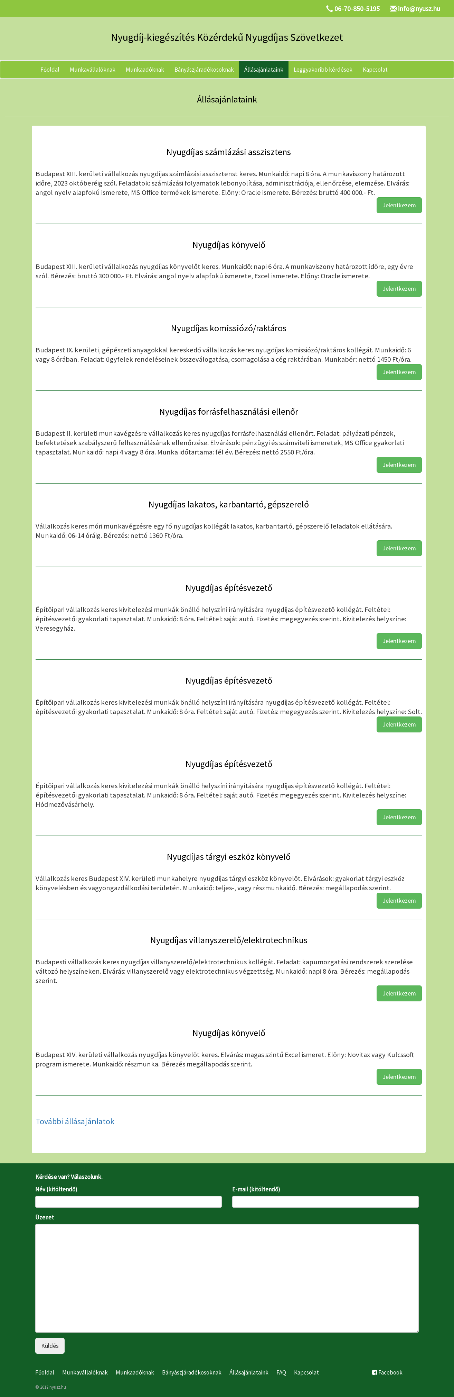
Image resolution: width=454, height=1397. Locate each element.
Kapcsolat (375, 69)
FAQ (281, 1372)
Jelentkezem (399, 205)
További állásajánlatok (75, 1121)
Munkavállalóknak (92, 69)
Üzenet (44, 1217)
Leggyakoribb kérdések (323, 69)
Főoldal (49, 69)
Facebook (390, 1372)
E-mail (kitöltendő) (256, 1189)
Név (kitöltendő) (56, 1189)
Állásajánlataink (263, 69)
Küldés (50, 1346)
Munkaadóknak (145, 69)
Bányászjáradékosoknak (204, 69)
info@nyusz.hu (419, 8)
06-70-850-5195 (357, 8)
